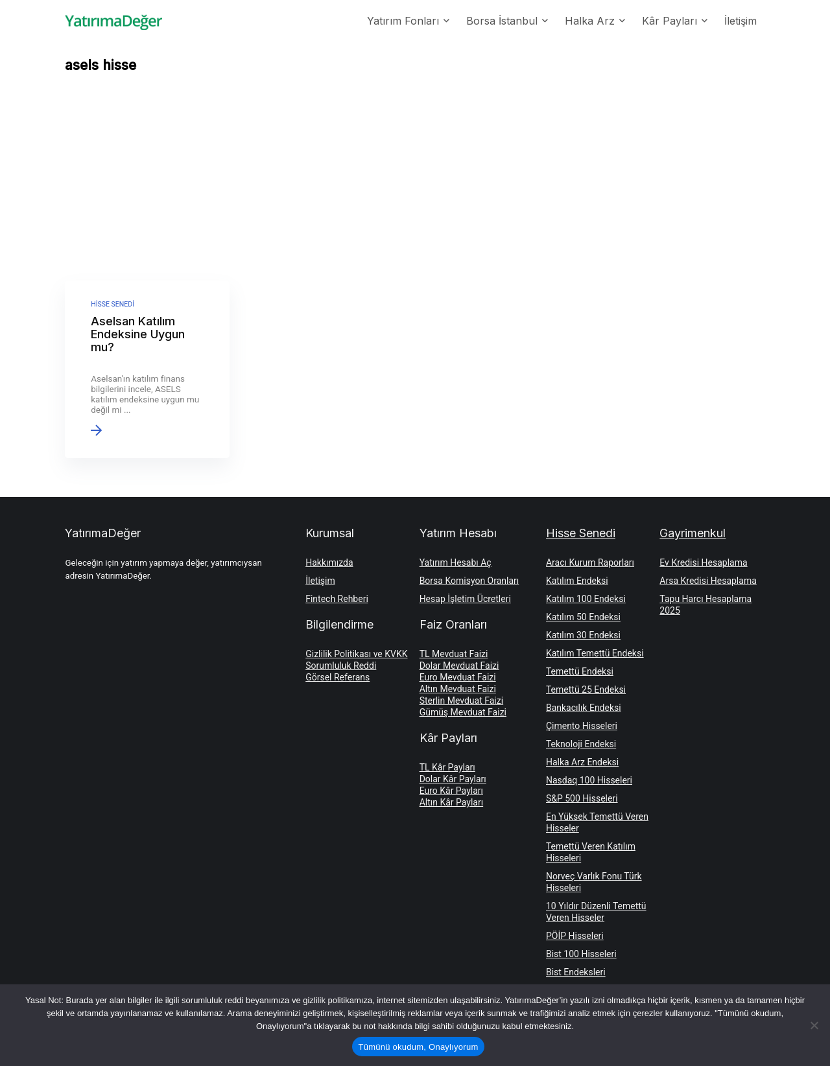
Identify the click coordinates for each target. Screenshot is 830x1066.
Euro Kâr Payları (451, 790)
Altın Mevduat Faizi (458, 689)
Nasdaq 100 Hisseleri (589, 780)
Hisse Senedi (580, 533)
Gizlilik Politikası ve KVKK (356, 654)
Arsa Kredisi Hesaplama (707, 580)
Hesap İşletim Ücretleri (465, 599)
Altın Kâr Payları (452, 802)
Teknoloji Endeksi (581, 744)
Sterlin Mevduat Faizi (461, 700)
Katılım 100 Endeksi (586, 599)
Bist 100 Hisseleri (581, 954)
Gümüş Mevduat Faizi (463, 712)
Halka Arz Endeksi (582, 762)
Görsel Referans (337, 677)
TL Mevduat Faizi (454, 654)
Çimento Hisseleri (581, 726)
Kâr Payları (669, 20)
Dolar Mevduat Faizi (459, 665)
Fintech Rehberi (336, 599)
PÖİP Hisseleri (575, 936)
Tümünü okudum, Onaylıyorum (419, 1047)
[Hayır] (813, 1025)
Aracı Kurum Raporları (590, 562)
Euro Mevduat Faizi (458, 677)
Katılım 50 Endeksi (583, 617)
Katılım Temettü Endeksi (595, 653)
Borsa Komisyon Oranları (469, 580)
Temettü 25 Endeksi (586, 689)
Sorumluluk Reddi (340, 665)
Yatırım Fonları (403, 20)
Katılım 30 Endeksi (583, 635)
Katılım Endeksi (577, 580)
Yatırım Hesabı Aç (456, 562)
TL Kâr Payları (447, 767)
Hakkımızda (329, 562)
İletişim (740, 20)
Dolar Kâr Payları (453, 779)
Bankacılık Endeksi (583, 707)
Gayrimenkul (692, 533)
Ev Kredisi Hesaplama (703, 562)
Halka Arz (590, 20)
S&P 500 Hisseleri (582, 798)
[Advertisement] (415, 180)
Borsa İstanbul (502, 20)
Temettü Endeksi (579, 671)
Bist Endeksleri (576, 972)
